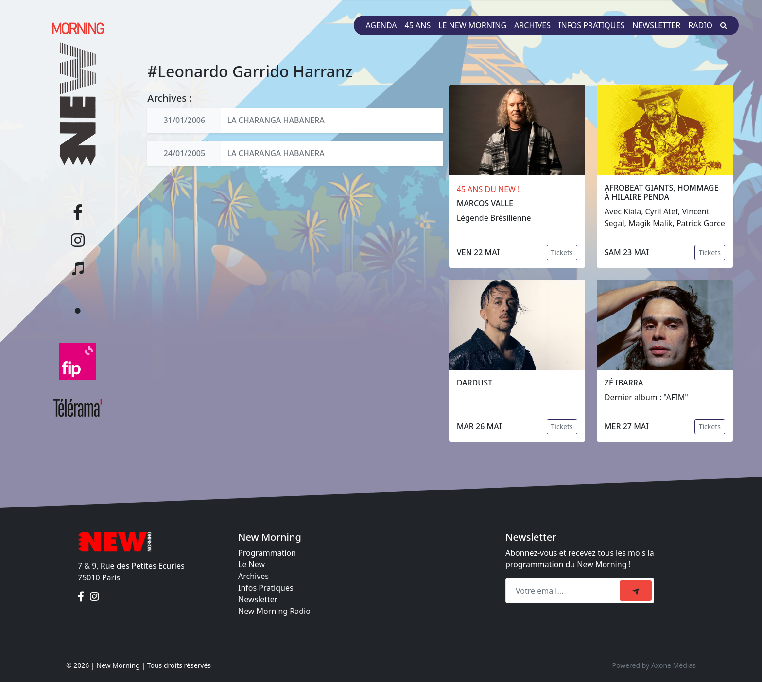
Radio (700, 25)
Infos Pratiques (266, 587)
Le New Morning (472, 25)
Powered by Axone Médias (654, 665)
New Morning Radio (274, 611)
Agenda (381, 25)
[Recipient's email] (564, 590)
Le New (251, 564)
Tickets (562, 252)
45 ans (418, 25)
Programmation (267, 552)
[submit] (636, 590)
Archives (532, 25)
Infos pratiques (591, 25)
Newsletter (656, 25)
